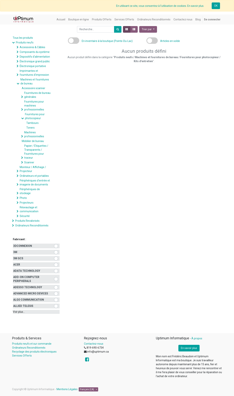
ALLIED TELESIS (23, 305)
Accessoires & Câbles (32, 47)
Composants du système (35, 51)
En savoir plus (189, 348)
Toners (30, 127)
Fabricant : (19, 239)
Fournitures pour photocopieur (35, 116)
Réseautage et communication (29, 209)
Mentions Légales (67, 389)
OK (216, 5)
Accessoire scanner (33, 88)
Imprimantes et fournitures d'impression (34, 72)
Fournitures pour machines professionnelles (34, 105)
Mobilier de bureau (33, 141)
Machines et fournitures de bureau (34, 81)
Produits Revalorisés (27, 220)
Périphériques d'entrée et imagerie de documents (35, 182)
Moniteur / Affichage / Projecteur (33, 169)
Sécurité (25, 216)
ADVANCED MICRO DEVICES (30, 293)
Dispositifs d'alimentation (35, 56)
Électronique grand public (35, 61)
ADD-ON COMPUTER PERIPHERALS (26, 279)
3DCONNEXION (22, 245)
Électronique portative (33, 66)
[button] (148, 29)
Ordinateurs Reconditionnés (31, 225)
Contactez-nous (93, 343)
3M (15, 252)
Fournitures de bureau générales (37, 94)
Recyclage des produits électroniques (34, 351)
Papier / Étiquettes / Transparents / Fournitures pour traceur (36, 151)
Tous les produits (23, 37)
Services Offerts (22, 355)
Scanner (29, 162)
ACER (16, 264)
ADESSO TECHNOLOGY (27, 287)
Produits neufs (24, 42)
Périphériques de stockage (30, 191)
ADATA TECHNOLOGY (26, 270)
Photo (23, 197)
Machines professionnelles (34, 134)
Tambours (32, 122)
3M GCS (18, 258)
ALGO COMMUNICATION (28, 299)
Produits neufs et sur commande (31, 343)
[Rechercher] (117, 29)
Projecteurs (26, 202)
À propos (196, 338)
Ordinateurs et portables (34, 175)
